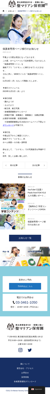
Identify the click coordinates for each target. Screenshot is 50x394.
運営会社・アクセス (25, 368)
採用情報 (25, 377)
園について (25, 364)
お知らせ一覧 (25, 238)
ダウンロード (8, 125)
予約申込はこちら (25, 286)
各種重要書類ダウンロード (25, 381)
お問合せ (25, 373)
